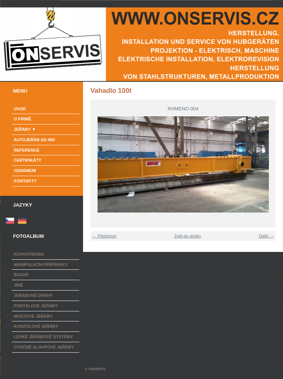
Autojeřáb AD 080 (34, 139)
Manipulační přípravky (41, 264)
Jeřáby (22, 129)
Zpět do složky (187, 236)
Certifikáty (27, 160)
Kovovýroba (29, 254)
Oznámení (25, 170)
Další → (266, 236)
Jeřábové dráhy (33, 295)
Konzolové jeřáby (36, 326)
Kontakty (25, 181)
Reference (26, 150)
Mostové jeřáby (33, 316)
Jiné (18, 285)
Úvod (20, 109)
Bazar (21, 274)
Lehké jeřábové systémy (43, 336)
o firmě (22, 119)
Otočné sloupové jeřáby (44, 347)
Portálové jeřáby (36, 306)
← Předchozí (104, 236)
